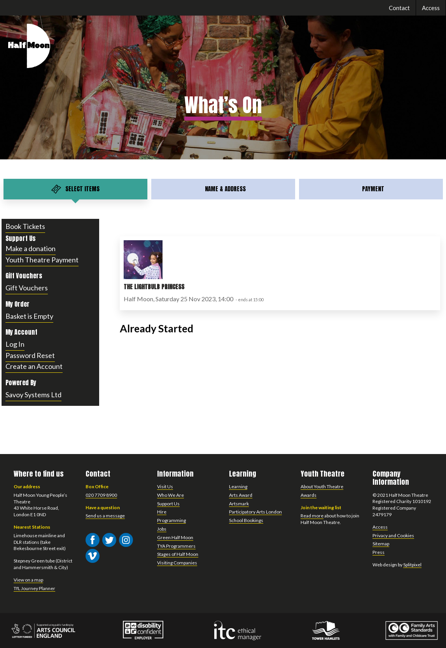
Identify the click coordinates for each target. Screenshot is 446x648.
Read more (312, 516)
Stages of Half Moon (177, 554)
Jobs (161, 529)
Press (379, 552)
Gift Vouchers (26, 287)
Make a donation (30, 248)
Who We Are (170, 495)
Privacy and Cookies (393, 535)
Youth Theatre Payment (42, 259)
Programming (171, 520)
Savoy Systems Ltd (33, 394)
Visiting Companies (177, 563)
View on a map (28, 580)
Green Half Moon (175, 537)
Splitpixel (412, 565)
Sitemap (381, 544)
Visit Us (165, 486)
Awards (309, 495)
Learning (238, 486)
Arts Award (240, 495)
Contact (399, 7)
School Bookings (246, 520)
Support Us (168, 504)
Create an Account (34, 366)
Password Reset (30, 355)
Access (431, 7)
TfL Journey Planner (34, 588)
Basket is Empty (29, 316)
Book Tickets (25, 226)
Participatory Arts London (255, 512)
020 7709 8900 (101, 495)
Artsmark (239, 504)
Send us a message (105, 516)
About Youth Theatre (322, 486)
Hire (161, 512)
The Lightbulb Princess (154, 286)
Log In (14, 344)
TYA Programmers (176, 546)
